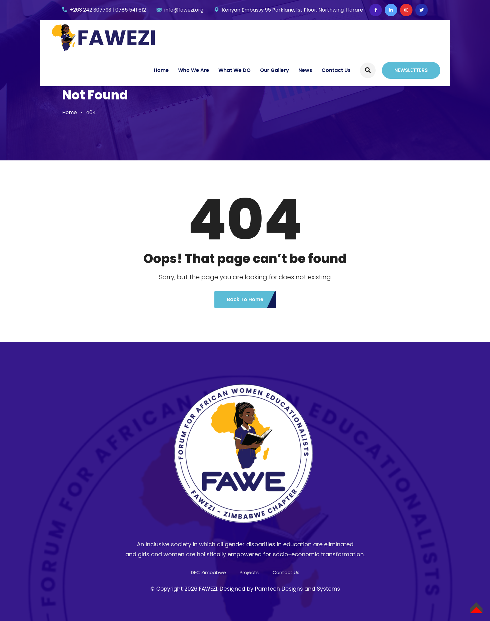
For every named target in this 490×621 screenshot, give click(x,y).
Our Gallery (274, 70)
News (305, 70)
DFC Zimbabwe (208, 572)
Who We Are (193, 70)
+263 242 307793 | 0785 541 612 (108, 9)
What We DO (234, 70)
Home (161, 70)
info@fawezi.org (183, 9)
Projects (249, 572)
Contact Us (336, 70)
